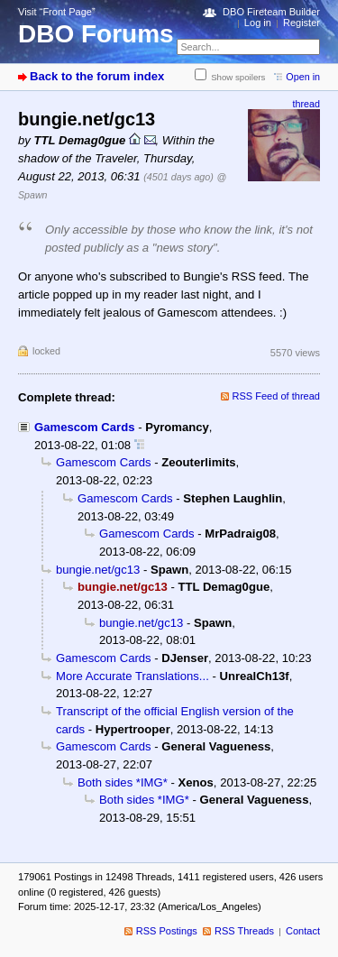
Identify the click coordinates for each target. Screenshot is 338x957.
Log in (257, 22)
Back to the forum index (97, 76)
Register (301, 22)
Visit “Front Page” (57, 11)
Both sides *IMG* (123, 782)
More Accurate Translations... (132, 676)
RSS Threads (244, 930)
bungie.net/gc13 (98, 569)
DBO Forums (96, 34)
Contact (303, 930)
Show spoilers (238, 77)
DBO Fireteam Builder (271, 11)
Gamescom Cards (84, 427)
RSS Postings (166, 930)
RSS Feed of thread (277, 396)
